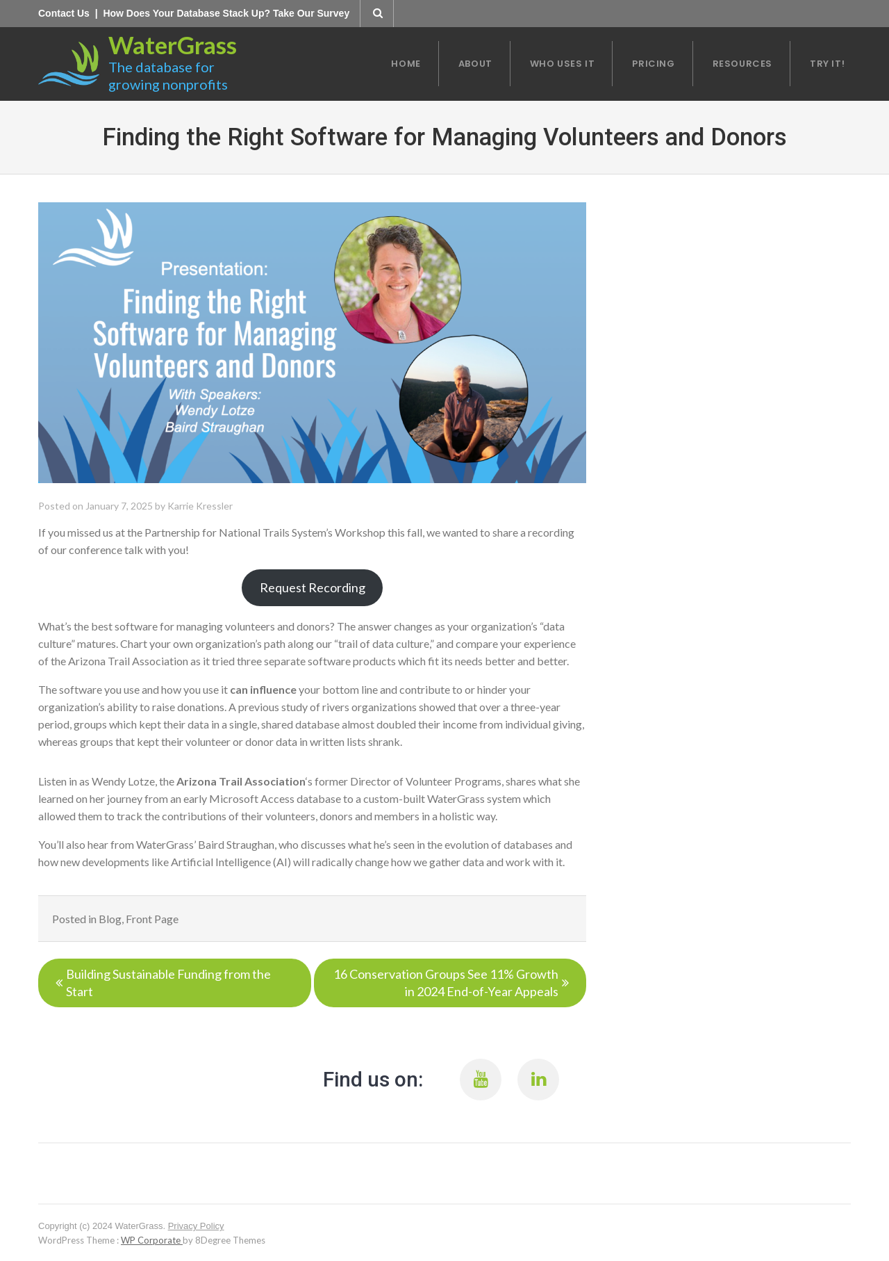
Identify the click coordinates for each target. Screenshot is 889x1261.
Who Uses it (562, 63)
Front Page (152, 918)
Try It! (827, 63)
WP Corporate (152, 1240)
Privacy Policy (196, 1226)
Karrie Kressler (200, 506)
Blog (110, 918)
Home (405, 63)
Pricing (653, 63)
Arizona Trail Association (241, 781)
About (475, 63)
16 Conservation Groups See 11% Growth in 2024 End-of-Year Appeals (445, 982)
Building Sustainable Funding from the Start (168, 982)
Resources (742, 63)
